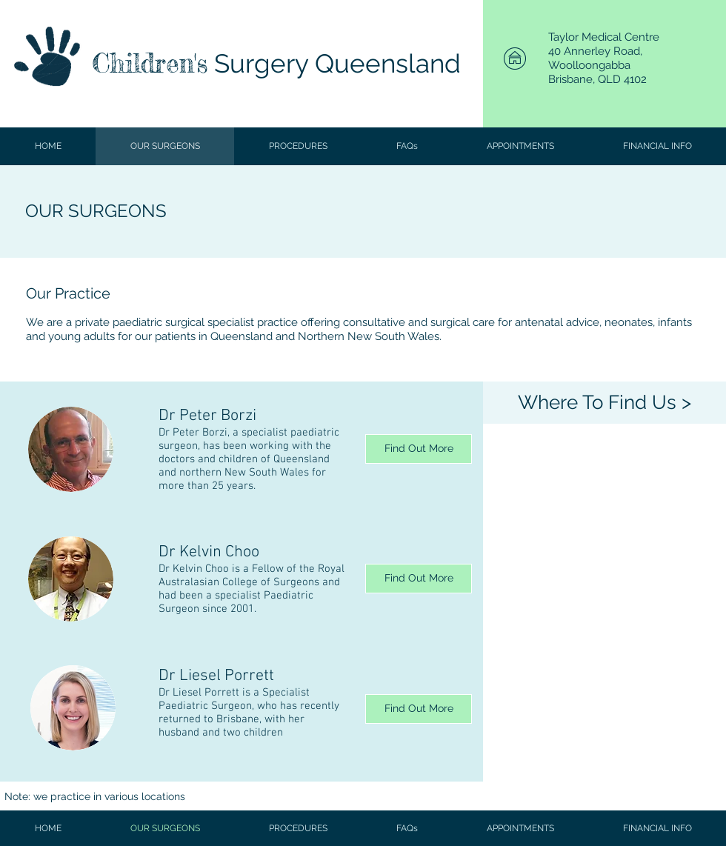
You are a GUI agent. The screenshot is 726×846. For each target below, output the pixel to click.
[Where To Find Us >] (604, 403)
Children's (149, 63)
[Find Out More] (418, 449)
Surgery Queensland (334, 63)
